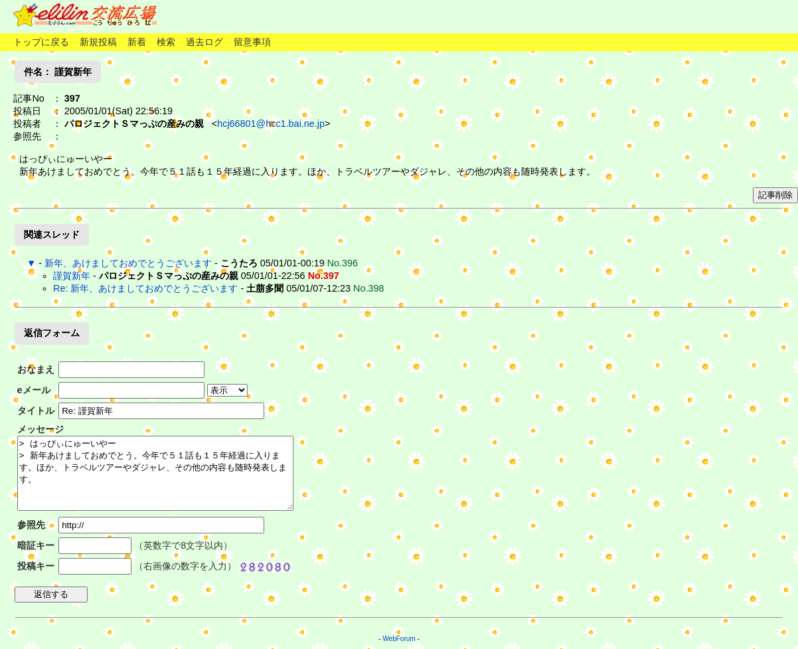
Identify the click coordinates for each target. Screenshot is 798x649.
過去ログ (204, 42)
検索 (166, 42)
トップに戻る (41, 42)
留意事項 (252, 42)
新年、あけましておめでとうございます (128, 263)
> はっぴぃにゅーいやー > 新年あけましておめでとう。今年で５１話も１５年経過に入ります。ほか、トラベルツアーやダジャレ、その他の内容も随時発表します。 (155, 473)
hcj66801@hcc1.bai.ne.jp (271, 123)
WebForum (398, 638)
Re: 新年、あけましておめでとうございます (145, 288)
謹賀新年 (71, 275)
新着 (136, 42)
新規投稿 (98, 42)
